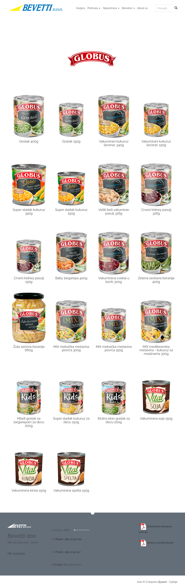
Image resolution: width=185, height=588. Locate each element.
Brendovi (128, 8)
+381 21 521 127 (72, 551)
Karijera (80, 8)
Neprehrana (111, 8)
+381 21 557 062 (73, 539)
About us (142, 8)
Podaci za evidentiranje (156, 542)
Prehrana (93, 8)
